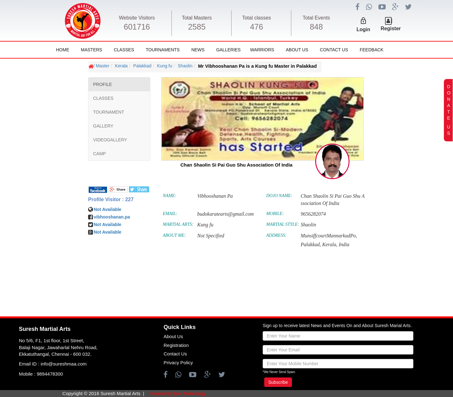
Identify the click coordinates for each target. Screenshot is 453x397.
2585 (197, 26)
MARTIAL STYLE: (282, 224)
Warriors (262, 49)
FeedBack (371, 49)
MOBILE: (275, 213)
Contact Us (334, 49)
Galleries (228, 49)
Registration (176, 345)
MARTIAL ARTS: (178, 224)
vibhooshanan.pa (112, 216)
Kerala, (329, 244)
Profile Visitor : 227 (111, 199)
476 (256, 26)
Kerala (121, 65)
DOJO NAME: (279, 195)
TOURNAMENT (108, 112)
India (344, 244)
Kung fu (164, 65)
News (197, 49)
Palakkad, (311, 244)
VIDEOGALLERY (110, 139)
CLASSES (103, 98)
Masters (91, 49)
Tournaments (163, 49)
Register (391, 28)
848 (316, 26)
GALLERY (103, 125)
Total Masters (197, 17)
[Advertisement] (42, 249)
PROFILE (102, 84)
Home (62, 49)
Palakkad (142, 65)
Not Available (107, 209)
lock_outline (363, 21)
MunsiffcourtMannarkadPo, (329, 235)
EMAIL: (170, 213)
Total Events (316, 17)
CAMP (99, 153)
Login (363, 29)
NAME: (169, 195)
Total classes (256, 17)
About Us (297, 49)
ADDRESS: (276, 235)
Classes (124, 49)
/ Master (101, 65)
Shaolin (185, 65)
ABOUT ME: (174, 235)
